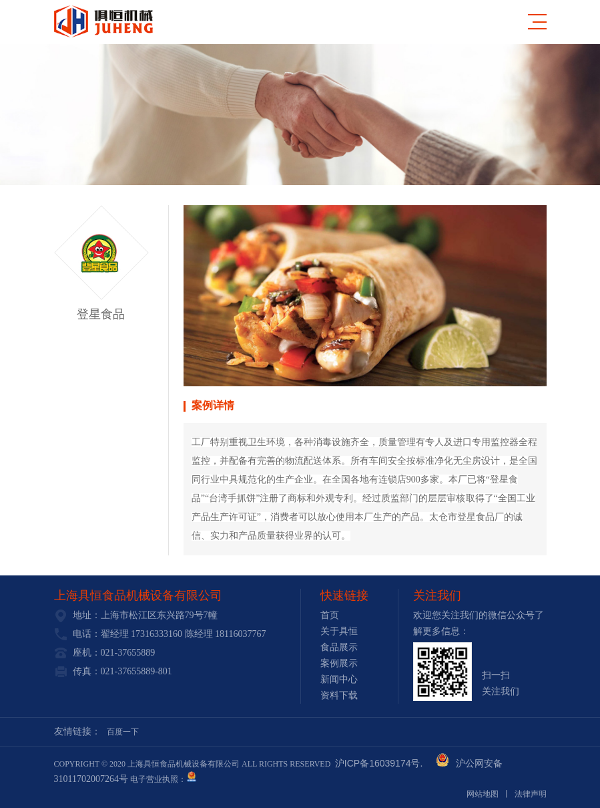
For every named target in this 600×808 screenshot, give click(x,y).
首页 (329, 615)
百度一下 (123, 731)
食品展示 (339, 647)
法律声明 (531, 794)
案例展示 (339, 663)
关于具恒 (339, 631)
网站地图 (483, 794)
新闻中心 (339, 679)
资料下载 (339, 695)
